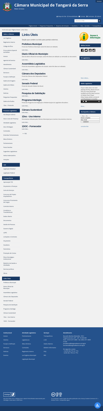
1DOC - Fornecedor (31, 126)
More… (83, 106)
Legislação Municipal (28, 359)
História (5, 340)
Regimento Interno (28, 351)
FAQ (45, 351)
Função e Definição (9, 344)
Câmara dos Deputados (33, 73)
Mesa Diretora (26, 344)
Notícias (5, 351)
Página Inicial (33, 26)
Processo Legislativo (10, 111)
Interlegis (5, 400)
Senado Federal (29, 83)
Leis (4, 165)
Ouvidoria (75, 26)
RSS (26, 133)
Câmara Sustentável (32, 110)
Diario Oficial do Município (35, 54)
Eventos (5, 355)
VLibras (98, 16)
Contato (82, 16)
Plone (20, 400)
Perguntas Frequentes (46, 26)
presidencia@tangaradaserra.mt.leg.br (74, 343)
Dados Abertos (48, 344)
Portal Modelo (31, 398)
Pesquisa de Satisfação (33, 93)
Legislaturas (25, 340)
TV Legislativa (85, 58)
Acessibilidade (73, 16)
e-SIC (45, 340)
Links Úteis (7, 278)
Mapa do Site (62, 16)
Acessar (99, 1)
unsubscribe (84, 126)
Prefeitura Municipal (32, 44)
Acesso (5, 336)
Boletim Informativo (50, 348)
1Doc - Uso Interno (31, 116)
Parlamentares (26, 336)
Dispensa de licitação (62, 26)
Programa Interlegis (31, 100)
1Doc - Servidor (85, 26)
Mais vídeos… (85, 78)
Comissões (25, 348)
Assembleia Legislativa (33, 63)
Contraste (91, 16)
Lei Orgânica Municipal (29, 355)
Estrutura (6, 348)
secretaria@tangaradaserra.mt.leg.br (74, 345)
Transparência (96, 26)
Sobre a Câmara (8, 34)
